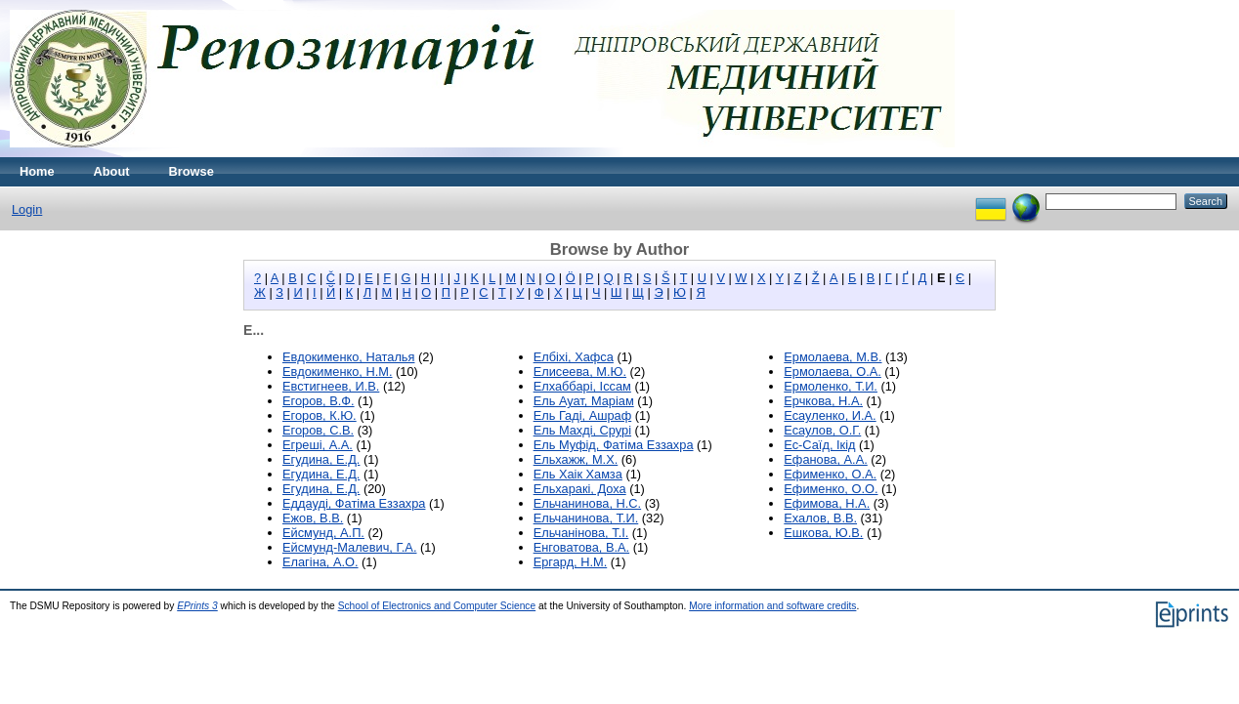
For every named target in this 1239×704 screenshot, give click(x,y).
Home (37, 171)
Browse (191, 171)
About (112, 171)
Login (27, 209)
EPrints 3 (197, 605)
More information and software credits (772, 605)
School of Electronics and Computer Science (437, 605)
